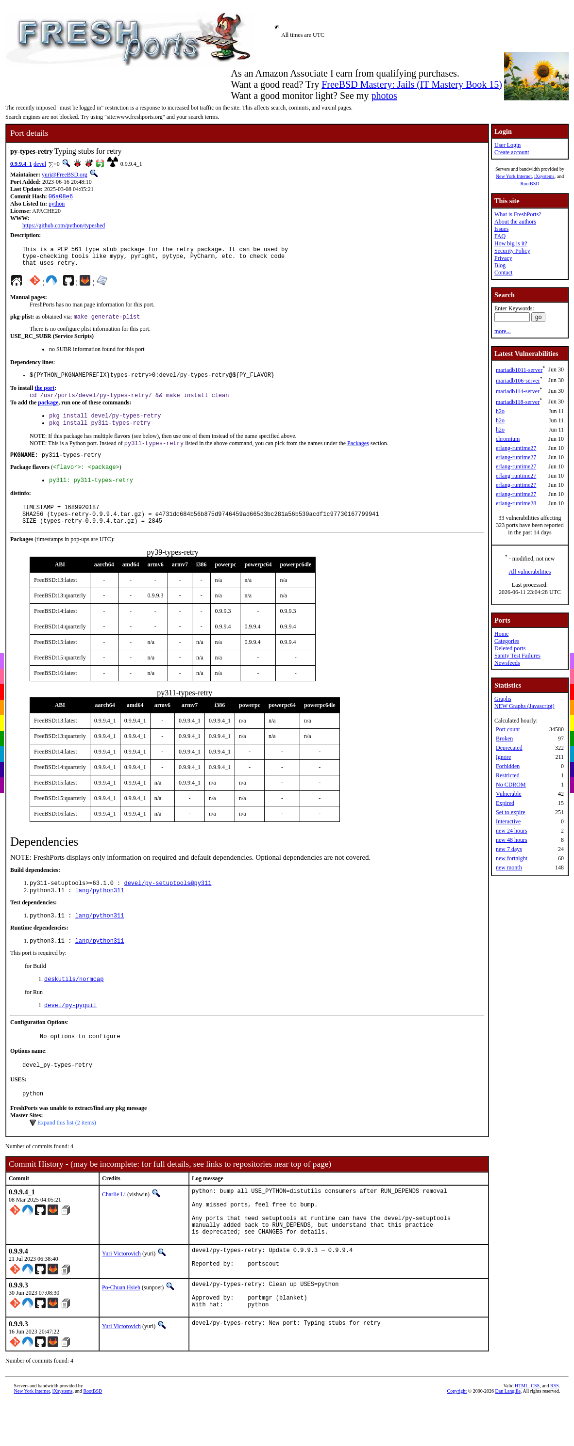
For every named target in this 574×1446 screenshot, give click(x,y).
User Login (507, 145)
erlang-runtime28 (516, 503)
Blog (500, 265)
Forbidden (508, 766)
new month (509, 867)
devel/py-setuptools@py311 (167, 903)
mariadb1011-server (519, 370)
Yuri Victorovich (121, 1293)
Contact (503, 272)
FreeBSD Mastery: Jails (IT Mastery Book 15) (411, 84)
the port (44, 395)
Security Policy (512, 250)
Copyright (457, 1439)
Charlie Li (114, 1224)
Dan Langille (508, 1439)
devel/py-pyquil (70, 1030)
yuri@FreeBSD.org (64, 174)
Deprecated (509, 747)
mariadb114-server (518, 391)
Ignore (503, 757)
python (57, 204)
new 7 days (509, 849)
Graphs (502, 698)
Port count (508, 729)
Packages (358, 454)
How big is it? (510, 243)
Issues (501, 228)
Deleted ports (509, 648)
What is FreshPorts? (517, 214)
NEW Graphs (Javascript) (524, 706)
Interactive (508, 821)
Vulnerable (509, 793)
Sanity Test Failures (517, 655)
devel (40, 164)
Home (501, 633)
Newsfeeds (507, 662)
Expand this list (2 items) (66, 1152)
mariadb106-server (518, 380)
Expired (505, 803)
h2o (500, 411)
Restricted (508, 775)
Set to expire (510, 812)
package (48, 411)
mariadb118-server (518, 402)
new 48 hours (511, 839)
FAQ (500, 236)
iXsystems (544, 176)
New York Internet (514, 176)
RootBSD (530, 183)
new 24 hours (511, 830)
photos (384, 95)
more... (502, 331)
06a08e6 (61, 197)
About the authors (515, 221)
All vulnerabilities (530, 571)
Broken (504, 738)
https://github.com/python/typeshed (63, 226)
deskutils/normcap (73, 1003)
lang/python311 (99, 911)
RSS (554, 1433)
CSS (535, 1433)
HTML (521, 1433)
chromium (508, 438)
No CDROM (511, 784)
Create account (511, 152)
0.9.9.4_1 (21, 164)
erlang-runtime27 (516, 448)
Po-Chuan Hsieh (121, 1329)
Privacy (503, 258)
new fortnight (511, 858)
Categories (506, 641)
